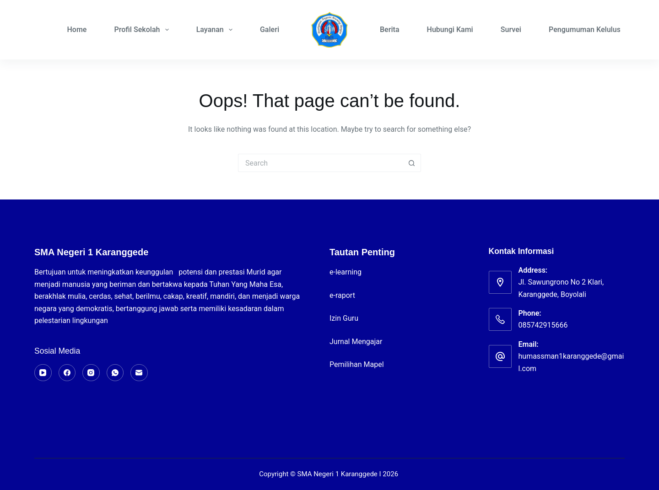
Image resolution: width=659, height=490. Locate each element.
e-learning (346, 272)
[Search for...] (320, 163)
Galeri (269, 29)
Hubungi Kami (450, 29)
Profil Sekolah (143, 29)
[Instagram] (91, 373)
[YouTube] (43, 373)
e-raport (343, 295)
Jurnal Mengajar (356, 341)
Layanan (216, 29)
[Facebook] (67, 373)
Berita (390, 29)
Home (77, 29)
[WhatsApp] (115, 373)
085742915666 (543, 325)
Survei (511, 29)
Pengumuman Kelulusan (588, 29)
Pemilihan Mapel (357, 364)
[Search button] (412, 163)
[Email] (139, 373)
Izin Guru (344, 318)
